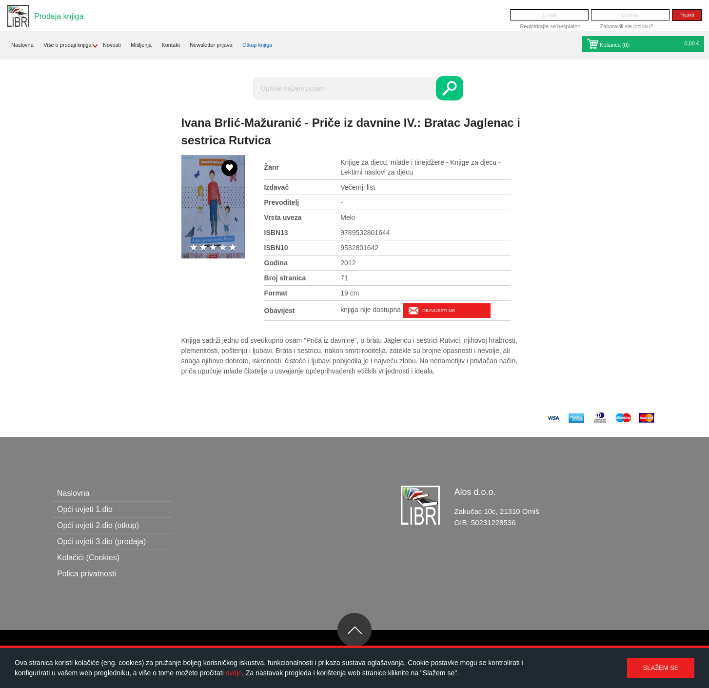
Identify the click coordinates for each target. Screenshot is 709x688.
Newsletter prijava (211, 45)
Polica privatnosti (86, 574)
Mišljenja (141, 45)
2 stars (203, 248)
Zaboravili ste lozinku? (626, 26)
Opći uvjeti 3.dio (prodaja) (101, 541)
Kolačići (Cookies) (88, 557)
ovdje (234, 673)
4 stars (223, 248)
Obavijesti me (438, 310)
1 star (193, 248)
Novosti (112, 45)
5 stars (232, 248)
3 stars (213, 248)
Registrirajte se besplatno (550, 26)
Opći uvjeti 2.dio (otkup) (98, 525)
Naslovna (22, 45)
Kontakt (170, 45)
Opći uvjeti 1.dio (85, 509)
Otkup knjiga (257, 45)
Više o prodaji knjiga (67, 45)
